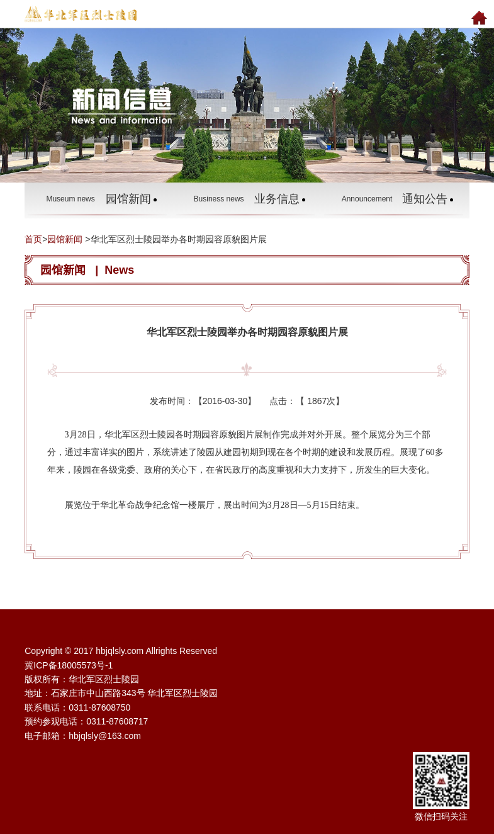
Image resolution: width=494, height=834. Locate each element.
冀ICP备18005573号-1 (69, 665)
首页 (33, 239)
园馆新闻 (64, 239)
